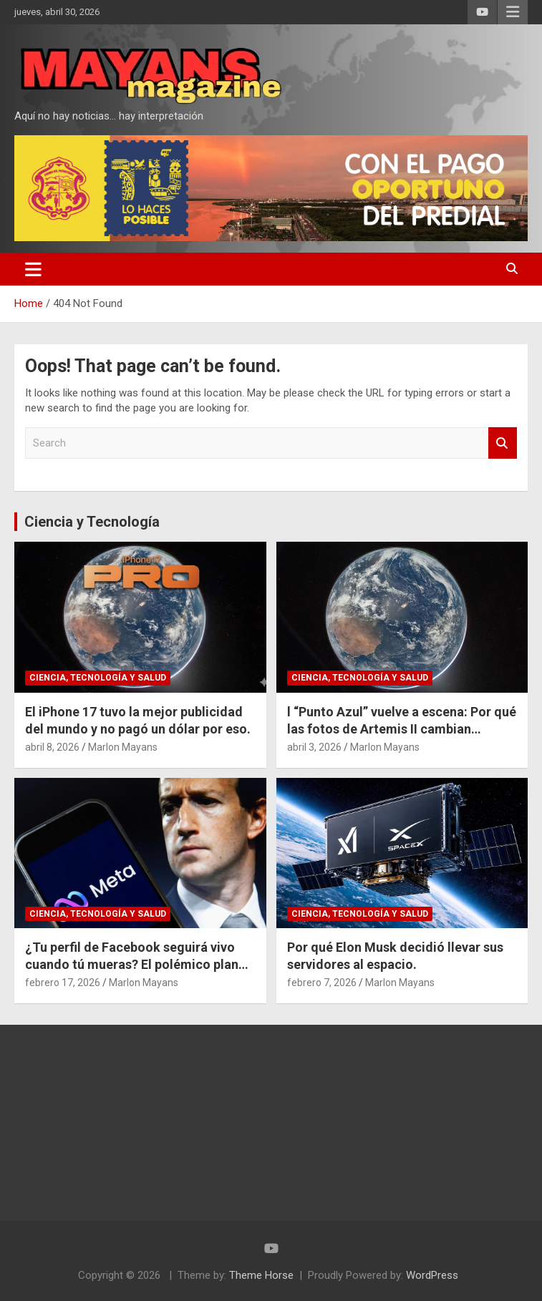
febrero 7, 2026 (322, 982)
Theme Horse (261, 1275)
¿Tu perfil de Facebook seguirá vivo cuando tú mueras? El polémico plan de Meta (131, 964)
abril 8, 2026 (52, 747)
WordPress (432, 1275)
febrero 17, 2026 (62, 982)
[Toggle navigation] (33, 269)
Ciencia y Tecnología (92, 521)
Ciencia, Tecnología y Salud (97, 678)
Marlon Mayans (123, 747)
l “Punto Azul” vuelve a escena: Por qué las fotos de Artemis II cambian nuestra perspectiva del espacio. (401, 728)
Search (502, 443)
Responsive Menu (513, 12)
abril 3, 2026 (314, 747)
